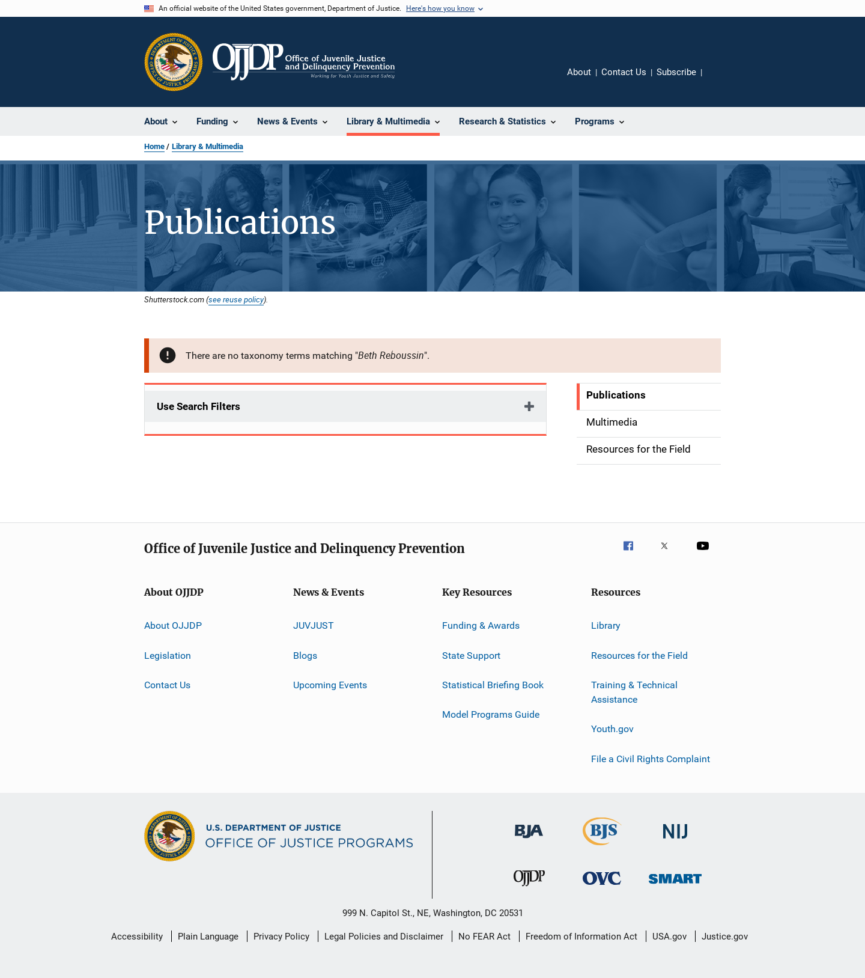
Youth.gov (612, 729)
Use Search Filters (198, 406)
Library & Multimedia (207, 146)
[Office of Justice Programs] (173, 61)
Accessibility (137, 936)
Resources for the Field (639, 655)
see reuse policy (236, 299)
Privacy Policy (281, 936)
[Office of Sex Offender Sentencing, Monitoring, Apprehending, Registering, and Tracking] (675, 885)
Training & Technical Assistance (634, 692)
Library (606, 625)
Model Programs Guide (490, 714)
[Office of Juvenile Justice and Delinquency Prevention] (529, 888)
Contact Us (623, 72)
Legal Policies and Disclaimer (383, 936)
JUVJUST (313, 625)
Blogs (305, 655)
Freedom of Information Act (581, 936)
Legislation (167, 655)
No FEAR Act (484, 936)
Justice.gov (725, 936)
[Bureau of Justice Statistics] (602, 847)
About (579, 72)
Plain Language (208, 936)
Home (154, 146)
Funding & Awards (481, 625)
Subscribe (676, 72)
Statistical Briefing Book (493, 685)
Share (721, 80)
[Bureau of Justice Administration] (529, 840)
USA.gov (669, 936)
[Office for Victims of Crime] (602, 887)
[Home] (304, 62)
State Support (471, 655)
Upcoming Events (330, 685)
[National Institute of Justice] (675, 840)
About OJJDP (173, 625)
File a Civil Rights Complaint (650, 758)
